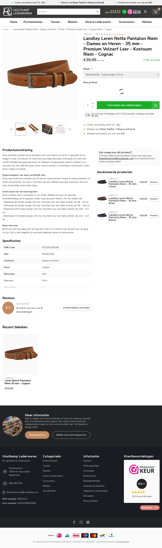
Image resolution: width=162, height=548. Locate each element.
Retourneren (89, 475)
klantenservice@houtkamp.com (116, 158)
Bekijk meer (149, 507)
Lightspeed (89, 541)
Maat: (87, 68)
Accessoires (126, 22)
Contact (87, 460)
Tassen (55, 22)
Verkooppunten (91, 465)
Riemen (72, 22)
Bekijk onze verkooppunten (71, 434)
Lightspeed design (105, 541)
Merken (147, 22)
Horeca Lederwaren (98, 22)
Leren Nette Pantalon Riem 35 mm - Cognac (18, 382)
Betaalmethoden (91, 480)
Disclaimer (88, 495)
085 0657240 (15, 483)
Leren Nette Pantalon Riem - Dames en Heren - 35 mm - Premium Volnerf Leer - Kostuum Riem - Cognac (62, 29)
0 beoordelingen (117, 34)
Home (13, 22)
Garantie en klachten (94, 485)
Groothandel (49, 490)
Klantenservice (37, 434)
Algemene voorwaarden (95, 490)
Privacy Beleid (90, 500)
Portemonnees (33, 22)
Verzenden (88, 470)
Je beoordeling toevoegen (76, 307)
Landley (88, 34)
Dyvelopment (123, 541)
